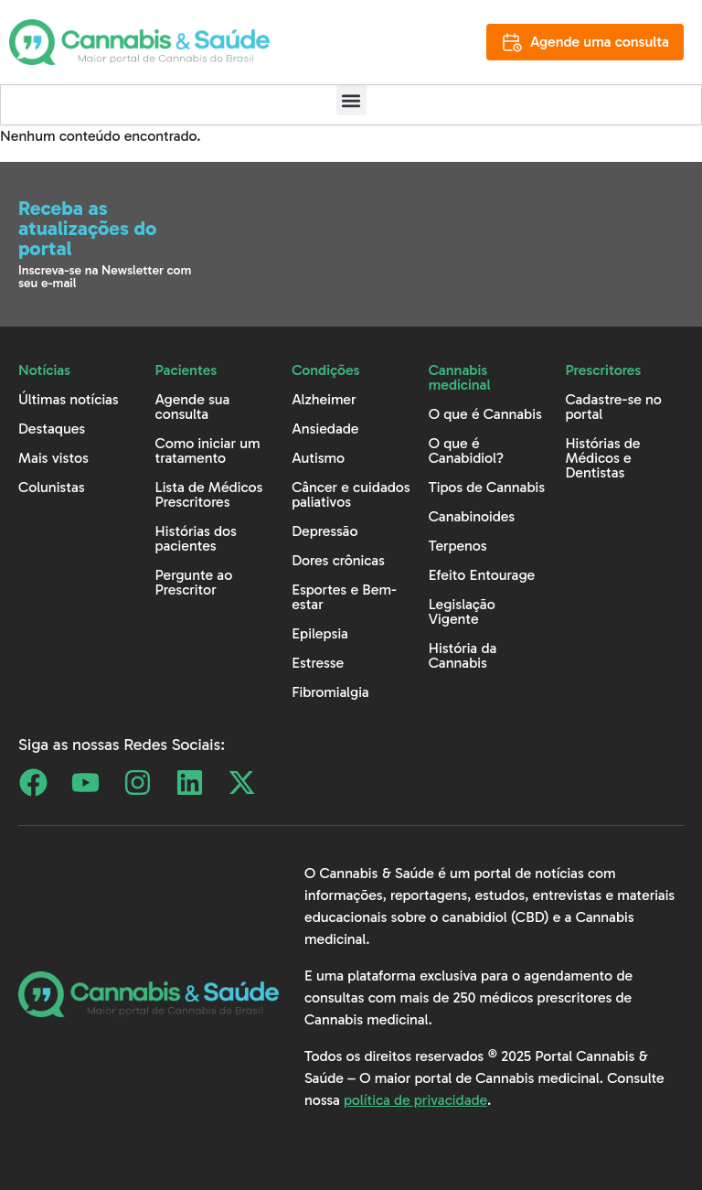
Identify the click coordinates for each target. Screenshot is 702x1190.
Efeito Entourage (482, 575)
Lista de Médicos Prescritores (209, 494)
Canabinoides (472, 516)
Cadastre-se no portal (613, 407)
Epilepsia (320, 633)
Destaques (51, 428)
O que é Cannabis (485, 414)
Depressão (324, 531)
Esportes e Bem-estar (344, 597)
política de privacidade (415, 1100)
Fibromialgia (330, 692)
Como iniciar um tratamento (208, 450)
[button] (351, 100)
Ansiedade (325, 428)
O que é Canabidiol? (466, 450)
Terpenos (458, 545)
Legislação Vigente (462, 611)
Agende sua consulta (192, 407)
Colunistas (51, 487)
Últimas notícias (68, 399)
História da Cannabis (463, 655)
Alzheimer (324, 399)
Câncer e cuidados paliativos (351, 494)
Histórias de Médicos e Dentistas (602, 457)
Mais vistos (53, 457)
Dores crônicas (338, 560)
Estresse (318, 662)
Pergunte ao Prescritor (194, 582)
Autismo (318, 457)
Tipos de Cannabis (487, 487)
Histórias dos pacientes (196, 538)
